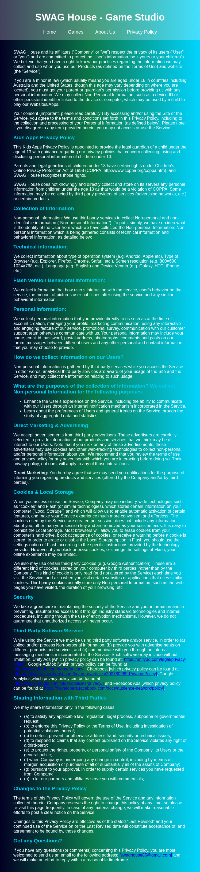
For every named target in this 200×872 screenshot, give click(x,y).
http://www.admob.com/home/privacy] (48, 669)
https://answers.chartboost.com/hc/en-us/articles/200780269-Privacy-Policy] (85, 674)
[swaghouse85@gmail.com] (146, 855)
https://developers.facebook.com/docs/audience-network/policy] (104, 688)
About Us (105, 32)
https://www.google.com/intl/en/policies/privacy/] (58, 683)
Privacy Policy (142, 32)
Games (75, 32)
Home (49, 32)
